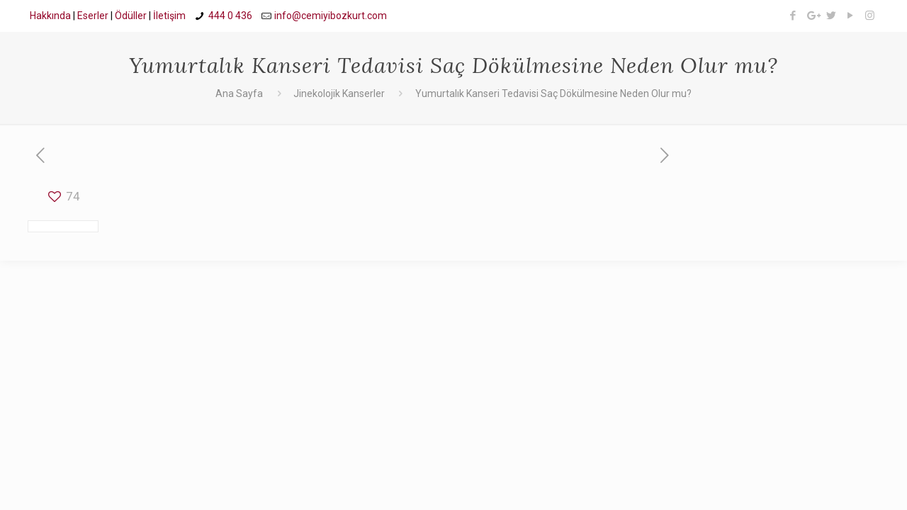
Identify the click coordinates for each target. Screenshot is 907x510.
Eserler (92, 15)
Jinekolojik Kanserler (339, 93)
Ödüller (131, 15)
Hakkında (50, 15)
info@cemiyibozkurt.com (330, 15)
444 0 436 (230, 15)
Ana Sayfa (239, 93)
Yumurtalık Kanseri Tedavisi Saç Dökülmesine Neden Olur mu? (553, 93)
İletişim (169, 15)
